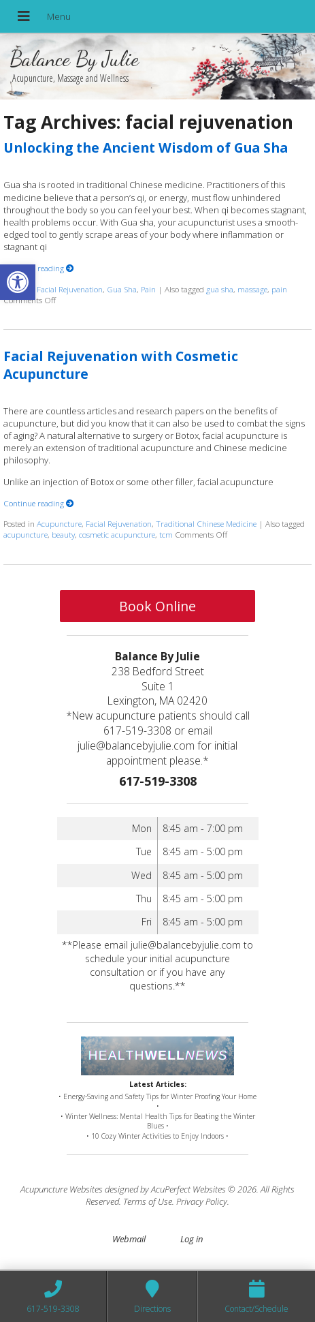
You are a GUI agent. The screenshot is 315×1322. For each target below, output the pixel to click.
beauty (63, 534)
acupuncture (25, 534)
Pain (148, 288)
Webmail (129, 1239)
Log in (191, 1239)
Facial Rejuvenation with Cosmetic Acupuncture (120, 364)
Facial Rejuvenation (70, 288)
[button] (17, 282)
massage (252, 288)
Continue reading (38, 267)
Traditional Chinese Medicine (206, 523)
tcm (166, 534)
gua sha (219, 288)
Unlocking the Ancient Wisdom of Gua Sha (145, 147)
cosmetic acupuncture (117, 534)
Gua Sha (122, 288)
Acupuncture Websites (61, 1189)
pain (279, 288)
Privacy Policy (201, 1201)
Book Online (157, 606)
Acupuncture (59, 523)
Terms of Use (147, 1201)
